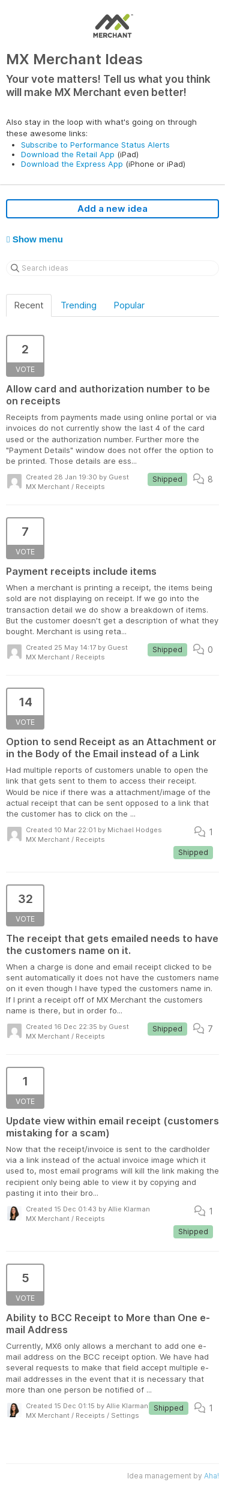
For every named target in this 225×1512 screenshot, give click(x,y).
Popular (129, 305)
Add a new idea (112, 208)
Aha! (211, 1475)
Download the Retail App (68, 154)
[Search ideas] (112, 268)
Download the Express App (72, 164)
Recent (29, 305)
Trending (79, 305)
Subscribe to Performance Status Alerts (95, 144)
